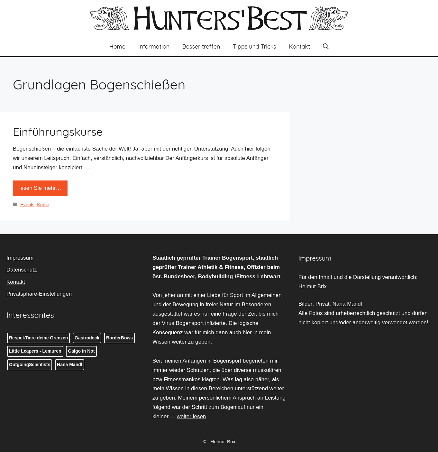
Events (27, 204)
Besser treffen (201, 46)
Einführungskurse (58, 132)
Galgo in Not (81, 351)
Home (117, 46)
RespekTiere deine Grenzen (38, 337)
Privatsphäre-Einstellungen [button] (39, 294)
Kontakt (299, 46)
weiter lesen (191, 416)
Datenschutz (21, 270)
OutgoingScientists (29, 364)
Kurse (43, 204)
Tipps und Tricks (254, 46)
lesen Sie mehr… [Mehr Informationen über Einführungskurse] (40, 188)
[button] (325, 46)
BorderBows (119, 337)
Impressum (19, 258)
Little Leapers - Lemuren (35, 351)
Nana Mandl (69, 364)
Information (153, 46)
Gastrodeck (87, 337)
